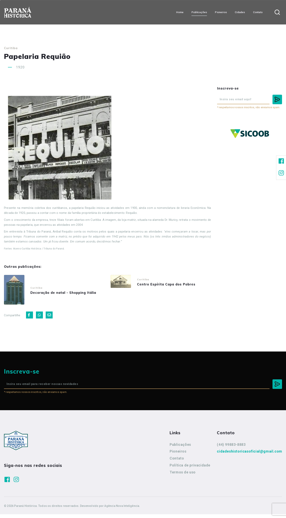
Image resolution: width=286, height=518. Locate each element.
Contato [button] (258, 12)
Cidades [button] (240, 12)
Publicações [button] (199, 12)
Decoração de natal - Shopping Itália (69, 294)
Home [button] (180, 12)
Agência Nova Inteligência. (122, 509)
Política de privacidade (190, 469)
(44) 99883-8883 (231, 448)
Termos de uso (183, 476)
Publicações (180, 448)
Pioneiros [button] (221, 12)
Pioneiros (178, 455)
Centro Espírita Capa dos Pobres (171, 285)
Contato (177, 462)
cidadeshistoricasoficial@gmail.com (249, 455)
